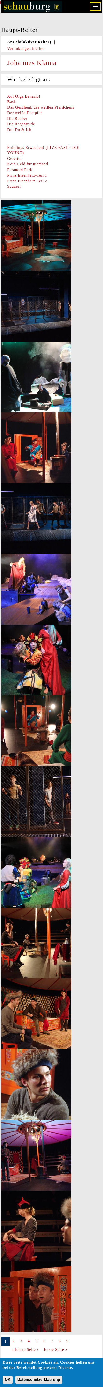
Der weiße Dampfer (24, 113)
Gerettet (14, 158)
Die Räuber (17, 118)
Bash (11, 102)
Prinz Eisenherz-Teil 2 (27, 181)
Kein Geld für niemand (27, 164)
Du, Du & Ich (19, 130)
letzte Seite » (55, 1349)
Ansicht (29, 42)
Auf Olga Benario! (23, 96)
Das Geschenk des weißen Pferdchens (40, 107)
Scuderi (14, 186)
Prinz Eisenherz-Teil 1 (27, 175)
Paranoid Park (19, 170)
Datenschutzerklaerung (38, 1382)
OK (8, 1382)
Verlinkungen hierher (26, 48)
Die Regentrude (21, 124)
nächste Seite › (25, 1349)
